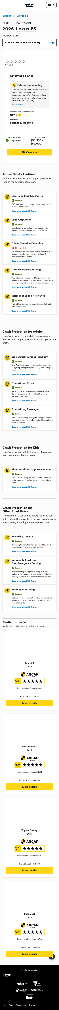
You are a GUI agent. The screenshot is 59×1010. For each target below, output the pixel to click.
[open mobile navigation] (6, 5)
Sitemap (32, 1005)
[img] (15, 61)
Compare (29, 152)
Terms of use (21, 1005)
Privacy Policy (8, 1005)
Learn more (17, 104)
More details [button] (29, 703)
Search (7, 15)
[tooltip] (19, 115)
